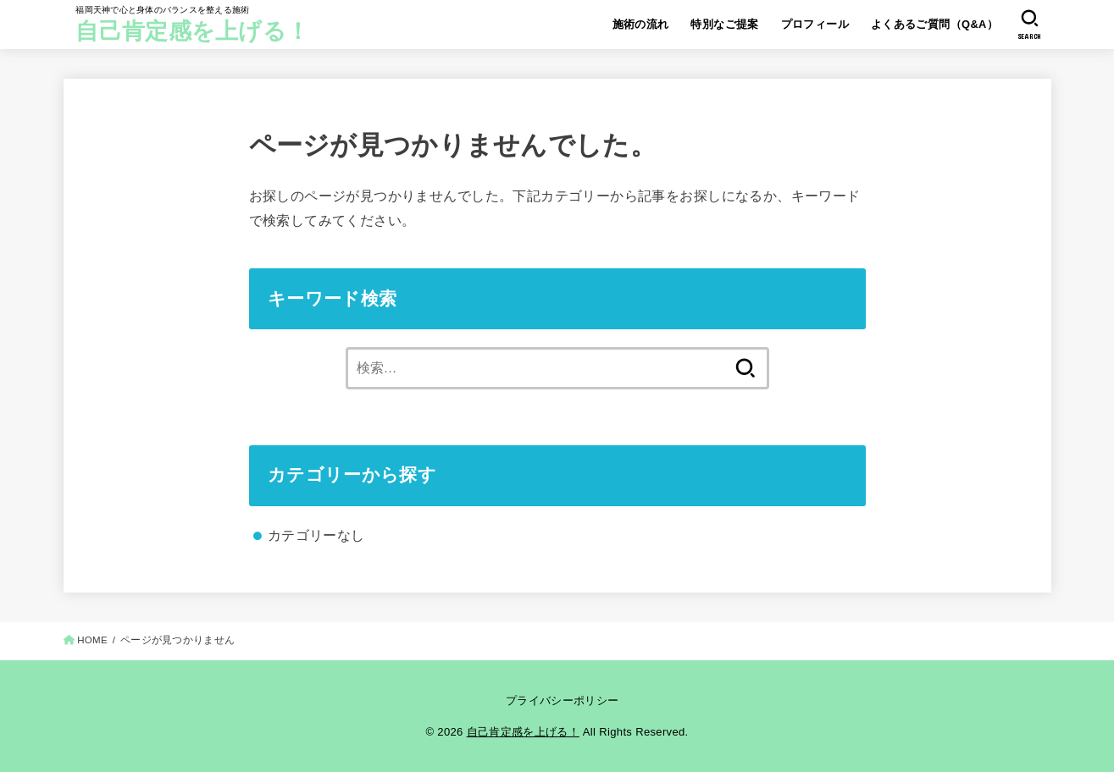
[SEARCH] (1029, 25)
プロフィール (815, 24)
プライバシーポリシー (562, 700)
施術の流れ (640, 24)
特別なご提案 (724, 24)
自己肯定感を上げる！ (192, 31)
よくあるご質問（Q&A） (935, 24)
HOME (92, 640)
